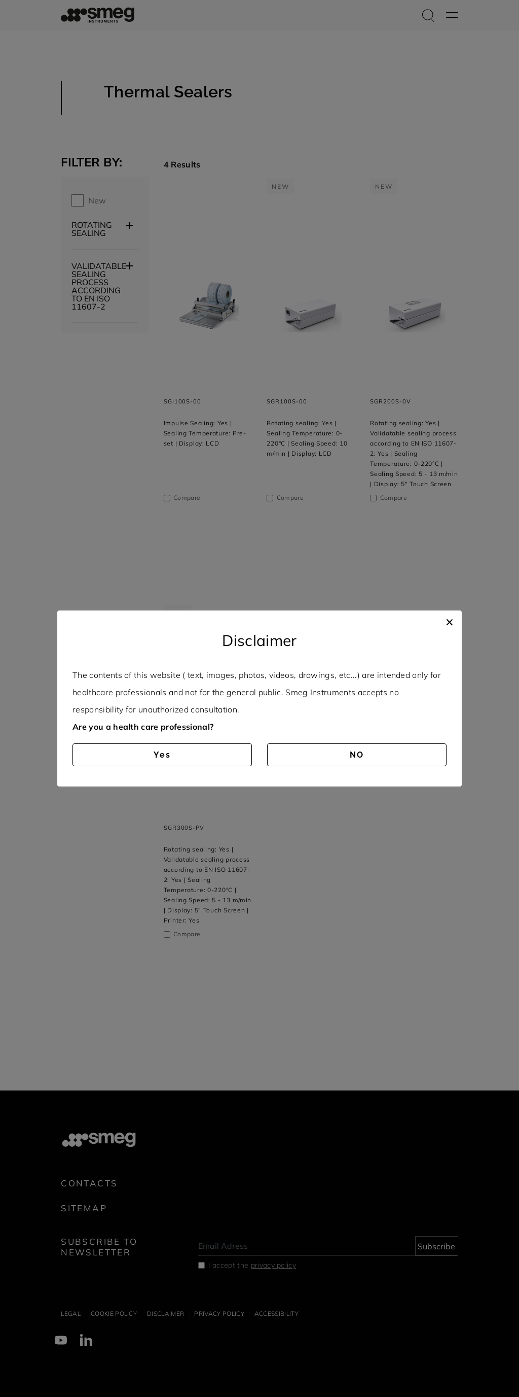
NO (357, 755)
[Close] (449, 620)
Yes (162, 755)
